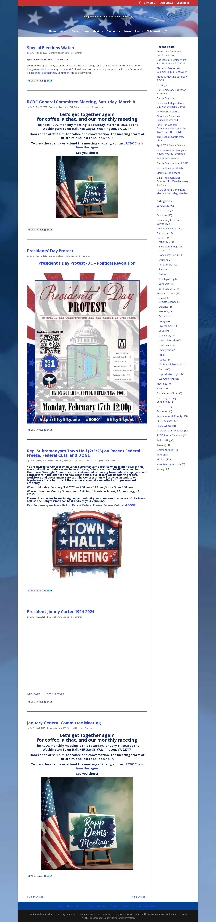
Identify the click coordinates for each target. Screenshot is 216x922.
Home (52, 31)
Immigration (166, 350)
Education (164, 316)
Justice (162, 359)
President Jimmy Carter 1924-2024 (60, 611)
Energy (163, 321)
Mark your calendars (168, 173)
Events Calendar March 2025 (173, 163)
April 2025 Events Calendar (172, 145)
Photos (139, 31)
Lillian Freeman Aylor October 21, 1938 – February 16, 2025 (172, 181)
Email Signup (166, 3)
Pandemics (163, 411)
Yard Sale (164, 283)
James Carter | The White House (45, 693)
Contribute (182, 3)
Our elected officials (168, 393)
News (127, 31)
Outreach (162, 406)
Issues (72, 460)
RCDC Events (164, 425)
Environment (166, 326)
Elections (112, 31)
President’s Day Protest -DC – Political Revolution (87, 263)
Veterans (162, 454)
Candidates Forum (169, 255)
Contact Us (150, 3)
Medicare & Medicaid (170, 364)
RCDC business (165, 421)
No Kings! (162, 85)
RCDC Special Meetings (170, 435)
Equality (163, 330)
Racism (163, 369)
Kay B (32, 53)
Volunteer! (153, 31)
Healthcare (165, 345)
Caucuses (162, 215)
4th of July (164, 241)
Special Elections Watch (50, 47)
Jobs (161, 354)
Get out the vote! (166, 293)
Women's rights (168, 378)
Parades (163, 269)
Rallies (162, 274)
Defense (163, 306)
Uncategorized (165, 449)
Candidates (163, 205)
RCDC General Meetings (80, 107)
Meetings (162, 383)
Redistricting (164, 440)
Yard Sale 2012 (167, 288)
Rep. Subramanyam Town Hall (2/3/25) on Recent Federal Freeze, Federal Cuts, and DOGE (83, 453)
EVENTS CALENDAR (168, 158)
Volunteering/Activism (169, 464)
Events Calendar (166, 98)
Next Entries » (139, 896)
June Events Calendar (168, 111)
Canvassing (163, 210)
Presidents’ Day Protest (50, 250)
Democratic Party (56, 53)
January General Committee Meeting (64, 723)
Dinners (163, 259)
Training (161, 445)
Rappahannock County (86, 460)
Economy (164, 311)
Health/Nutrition (168, 340)
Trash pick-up (167, 279)
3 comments (110, 460)
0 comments (76, 53)
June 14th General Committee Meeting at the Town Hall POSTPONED (171, 128)
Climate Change (168, 302)
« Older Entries (35, 896)
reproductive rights (170, 374)
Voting (160, 469)
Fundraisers (165, 264)
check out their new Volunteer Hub (54, 72)
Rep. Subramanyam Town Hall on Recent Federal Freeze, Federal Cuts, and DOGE (81, 505)
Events (76, 31)
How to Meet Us (93, 31)
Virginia (74, 256)
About (64, 31)
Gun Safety (165, 335)
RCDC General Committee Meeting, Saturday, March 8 (81, 101)
